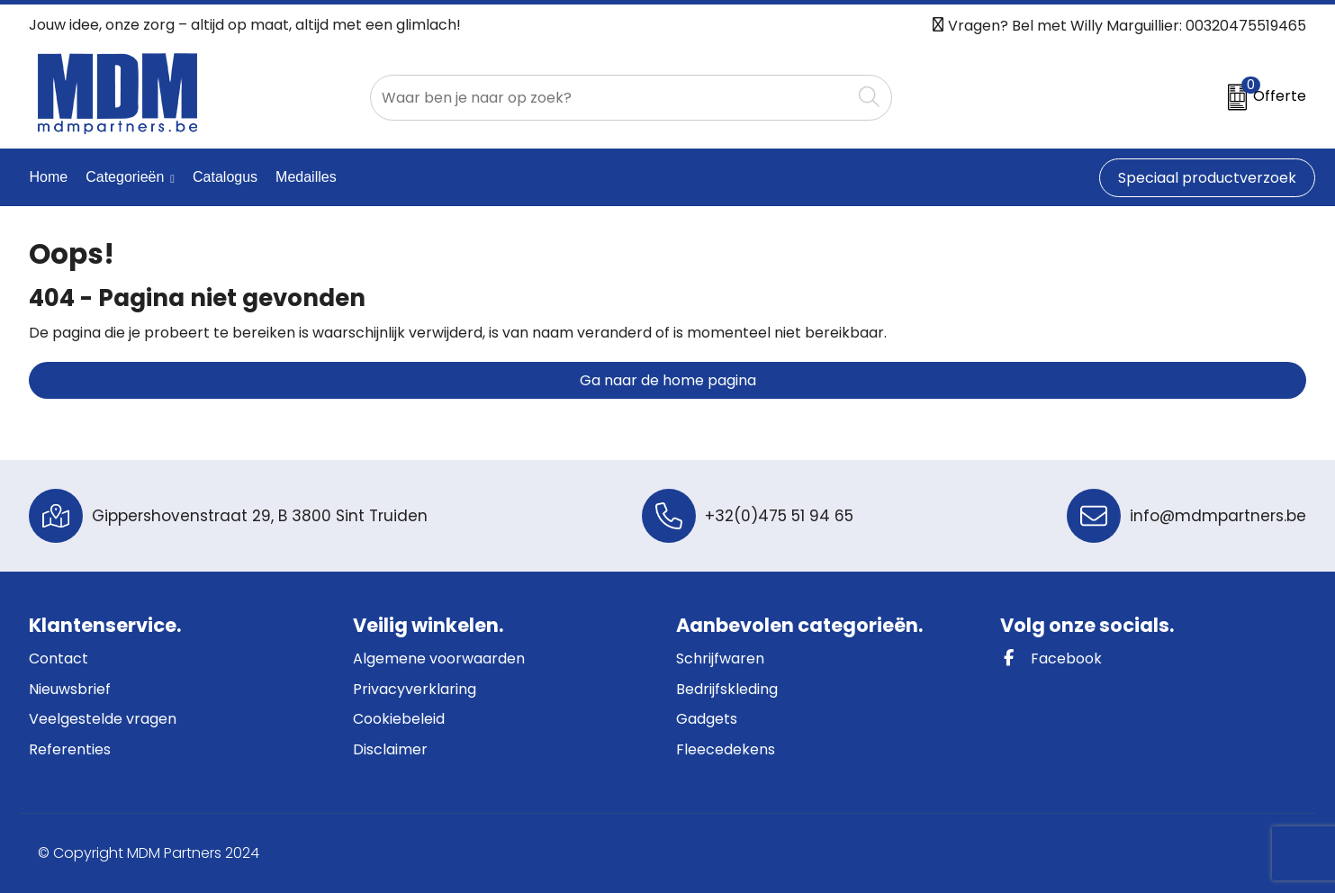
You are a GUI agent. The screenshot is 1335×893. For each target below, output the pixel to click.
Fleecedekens (725, 749)
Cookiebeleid (399, 718)
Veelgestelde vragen (102, 718)
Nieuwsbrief (70, 689)
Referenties (70, 749)
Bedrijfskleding (727, 689)
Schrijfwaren (720, 658)
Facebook (1051, 658)
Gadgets (706, 718)
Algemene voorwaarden (439, 658)
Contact (58, 658)
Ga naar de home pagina (668, 380)
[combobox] (611, 97)
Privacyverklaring (414, 689)
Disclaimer (390, 749)
